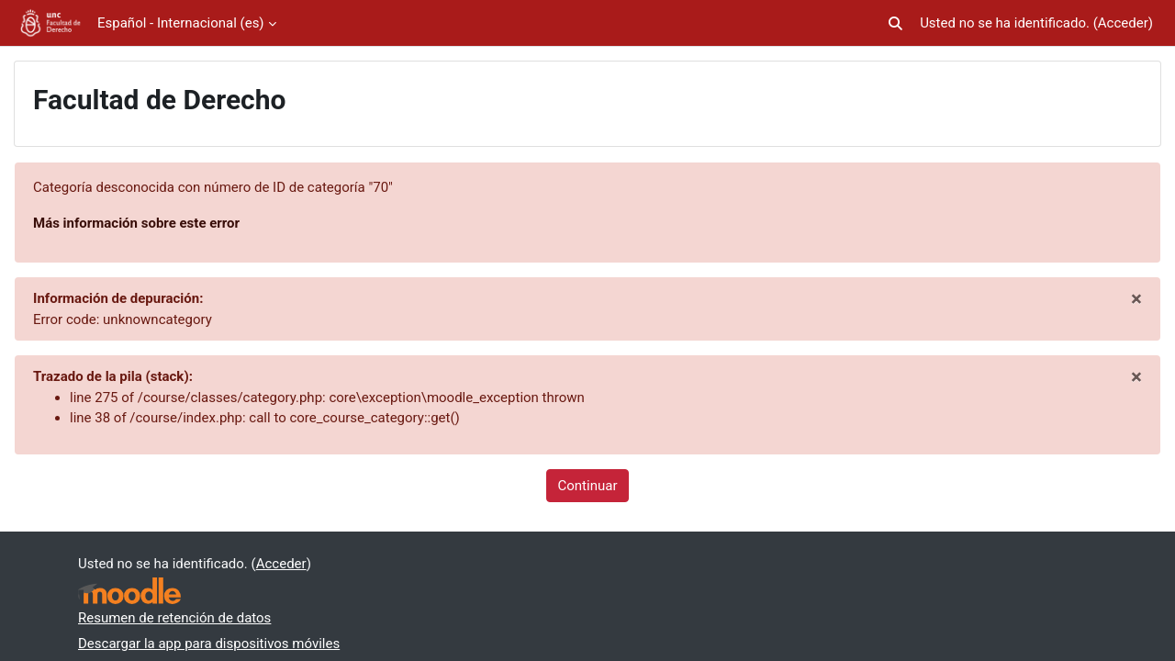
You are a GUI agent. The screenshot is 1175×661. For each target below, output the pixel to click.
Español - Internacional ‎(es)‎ (180, 23)
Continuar (588, 485)
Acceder (1123, 23)
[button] (895, 23)
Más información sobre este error (136, 223)
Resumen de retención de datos (174, 618)
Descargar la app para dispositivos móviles (209, 643)
